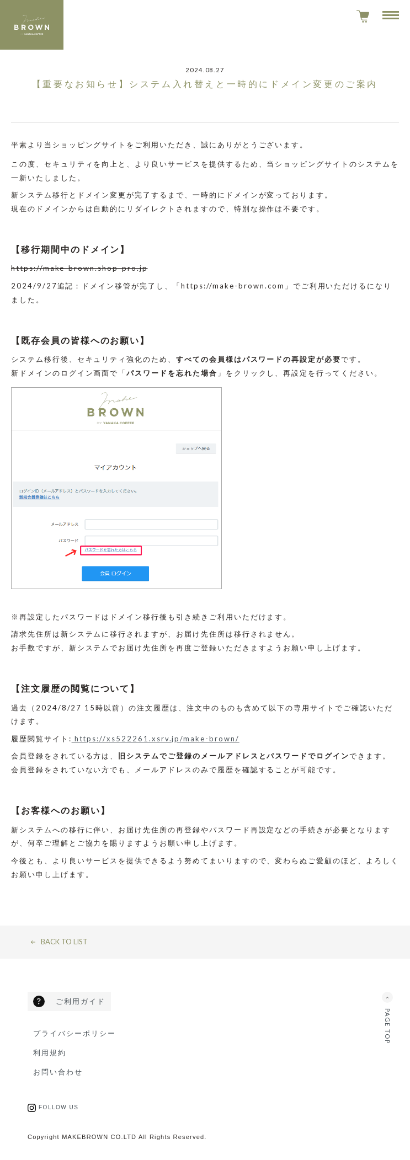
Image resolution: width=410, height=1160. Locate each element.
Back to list (64, 941)
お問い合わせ (58, 1071)
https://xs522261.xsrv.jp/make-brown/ (155, 738)
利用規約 (49, 1052)
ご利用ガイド (80, 1001)
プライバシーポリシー (74, 1033)
